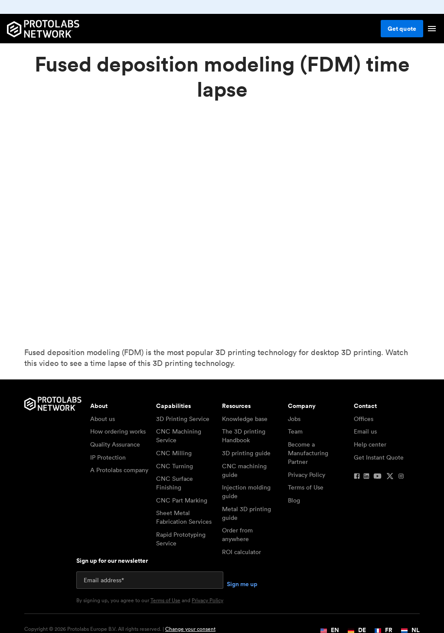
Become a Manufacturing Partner (308, 453)
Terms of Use (305, 487)
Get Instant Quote (379, 457)
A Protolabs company (119, 470)
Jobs (294, 419)
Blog (294, 500)
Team (295, 431)
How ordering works (118, 431)
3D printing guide (246, 453)
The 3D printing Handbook (243, 435)
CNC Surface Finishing (174, 483)
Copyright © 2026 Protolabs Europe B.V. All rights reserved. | (119, 629)
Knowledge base (245, 419)
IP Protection (108, 457)
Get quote (402, 28)
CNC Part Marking (181, 500)
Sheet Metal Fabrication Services (184, 517)
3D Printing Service (182, 419)
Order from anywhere (237, 534)
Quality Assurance (115, 444)
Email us (365, 431)
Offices (363, 419)
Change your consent (190, 629)
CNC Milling (174, 453)
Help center (370, 444)
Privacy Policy (306, 475)
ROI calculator (241, 552)
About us (102, 419)
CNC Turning (174, 466)
